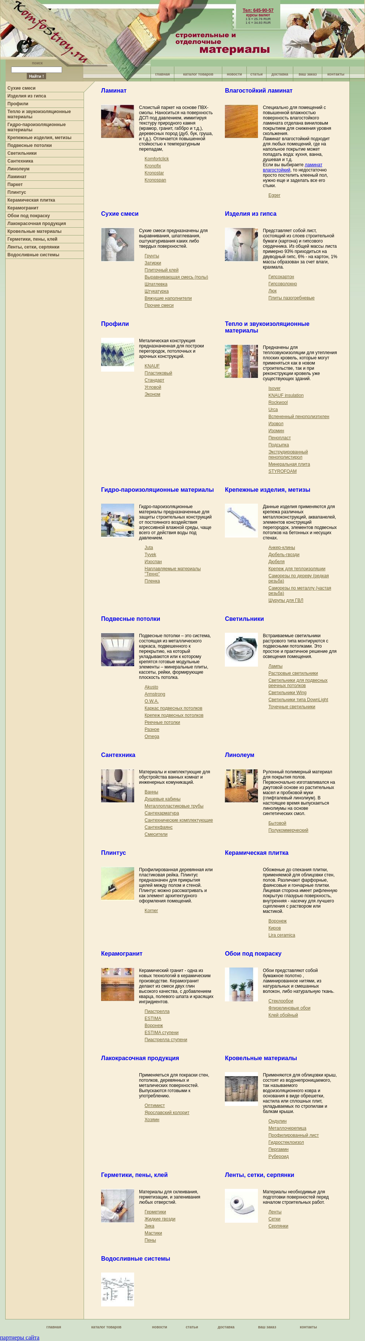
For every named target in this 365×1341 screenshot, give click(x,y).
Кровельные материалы (34, 231)
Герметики (155, 1212)
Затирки (153, 263)
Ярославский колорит (167, 1112)
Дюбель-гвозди (284, 554)
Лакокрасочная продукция (36, 223)
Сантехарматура (162, 813)
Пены (150, 1240)
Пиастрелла (157, 1011)
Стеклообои (280, 1001)
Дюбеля (276, 561)
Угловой (153, 387)
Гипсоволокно (282, 283)
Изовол (275, 423)
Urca (273, 409)
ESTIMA (153, 1018)
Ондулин (277, 1121)
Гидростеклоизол (286, 1142)
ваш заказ (308, 74)
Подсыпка (278, 444)
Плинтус (16, 192)
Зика (149, 1226)
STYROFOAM (282, 471)
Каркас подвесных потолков (173, 708)
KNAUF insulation (286, 395)
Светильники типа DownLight (298, 699)
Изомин (276, 430)
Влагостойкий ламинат (259, 90)
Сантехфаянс (158, 827)
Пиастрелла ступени (166, 1039)
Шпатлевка (156, 284)
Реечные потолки (162, 722)
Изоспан (153, 561)
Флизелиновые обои (289, 1008)
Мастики (153, 1233)
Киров (274, 928)
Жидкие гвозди (160, 1219)
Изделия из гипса (26, 96)
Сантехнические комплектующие (179, 820)
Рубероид (278, 1156)
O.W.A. (152, 701)
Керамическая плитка (31, 200)
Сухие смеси (21, 88)
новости (234, 74)
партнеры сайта (19, 1337)
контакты (336, 74)
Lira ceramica (281, 935)
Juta (149, 547)
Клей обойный (283, 1015)
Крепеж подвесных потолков (174, 715)
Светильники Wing (287, 692)
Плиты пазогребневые (291, 298)
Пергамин (278, 1149)
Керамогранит (23, 208)
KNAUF (152, 366)
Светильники (22, 153)
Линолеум (18, 168)
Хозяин (152, 1119)
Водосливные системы (33, 254)
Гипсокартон (281, 276)
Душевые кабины (163, 799)
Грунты (152, 256)
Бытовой (277, 823)
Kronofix (153, 166)
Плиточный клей (161, 270)
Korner (151, 910)
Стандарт (154, 380)
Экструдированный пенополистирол (288, 454)
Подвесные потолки (29, 145)
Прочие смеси (159, 305)
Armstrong (155, 694)
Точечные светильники (291, 706)
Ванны (151, 792)
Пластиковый (158, 373)
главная (162, 74)
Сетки (274, 1219)
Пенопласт (279, 437)
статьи (256, 74)
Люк (272, 290)
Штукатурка (157, 291)
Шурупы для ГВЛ (285, 600)
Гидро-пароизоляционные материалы (157, 490)
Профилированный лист (293, 1135)
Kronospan (155, 180)
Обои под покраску (28, 215)
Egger (274, 195)
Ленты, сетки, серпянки (33, 247)
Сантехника (20, 161)
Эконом (152, 394)
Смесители (156, 834)
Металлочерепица (287, 1128)
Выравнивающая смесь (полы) (176, 277)
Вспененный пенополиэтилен (298, 416)
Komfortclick (157, 158)
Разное (152, 729)
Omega (152, 736)
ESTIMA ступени (161, 1032)
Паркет (15, 184)
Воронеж (277, 921)
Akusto (151, 687)
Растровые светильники (293, 673)
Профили (17, 103)
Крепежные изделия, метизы (39, 137)
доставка (279, 74)
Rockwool (278, 402)
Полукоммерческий (288, 830)
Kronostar (154, 173)
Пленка (152, 581)
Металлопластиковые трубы (174, 806)
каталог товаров (198, 74)
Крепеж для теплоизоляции (296, 568)
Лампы (275, 666)
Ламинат (16, 176)
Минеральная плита (289, 464)
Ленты (274, 1212)
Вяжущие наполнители (168, 298)
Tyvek (150, 554)
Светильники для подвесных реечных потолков (297, 683)
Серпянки (278, 1226)
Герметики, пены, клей (32, 239)
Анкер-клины (281, 547)
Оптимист (155, 1105)
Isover (274, 388)
